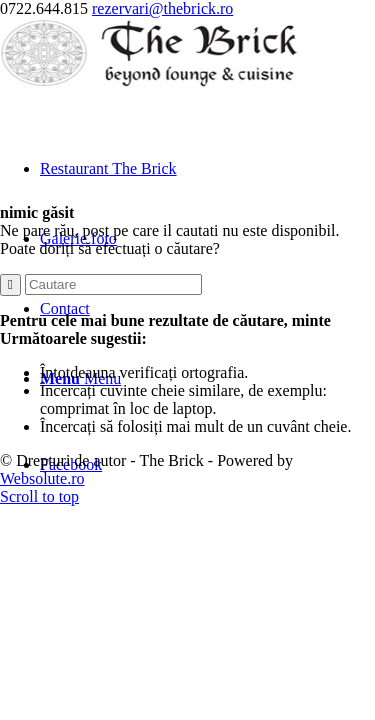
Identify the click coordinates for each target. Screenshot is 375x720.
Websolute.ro (42, 478)
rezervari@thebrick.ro (162, 8)
